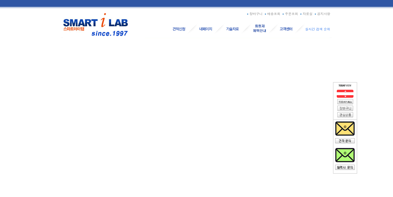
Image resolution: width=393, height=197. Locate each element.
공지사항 (322, 13)
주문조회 (289, 13)
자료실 (305, 13)
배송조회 (272, 13)
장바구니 (254, 13)
